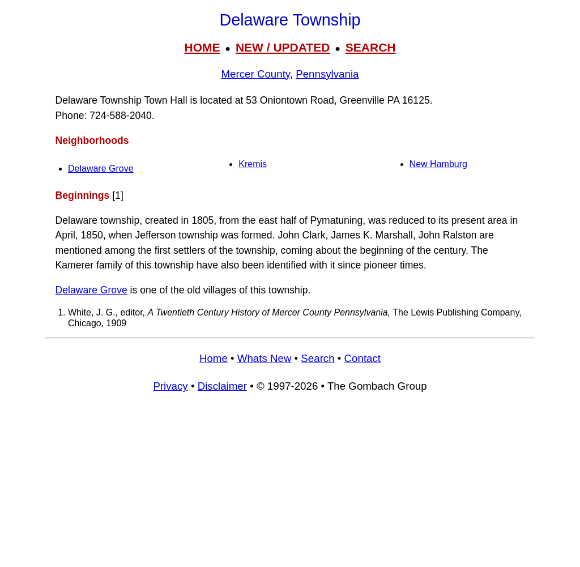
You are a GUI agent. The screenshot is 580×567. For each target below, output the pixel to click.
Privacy (170, 386)
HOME (202, 47)
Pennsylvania (327, 74)
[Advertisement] (290, 485)
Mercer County (255, 74)
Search (317, 358)
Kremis (252, 164)
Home (213, 358)
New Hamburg (438, 164)
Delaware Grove (101, 168)
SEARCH (371, 47)
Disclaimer (222, 386)
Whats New (264, 358)
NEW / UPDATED (283, 47)
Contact (362, 358)
